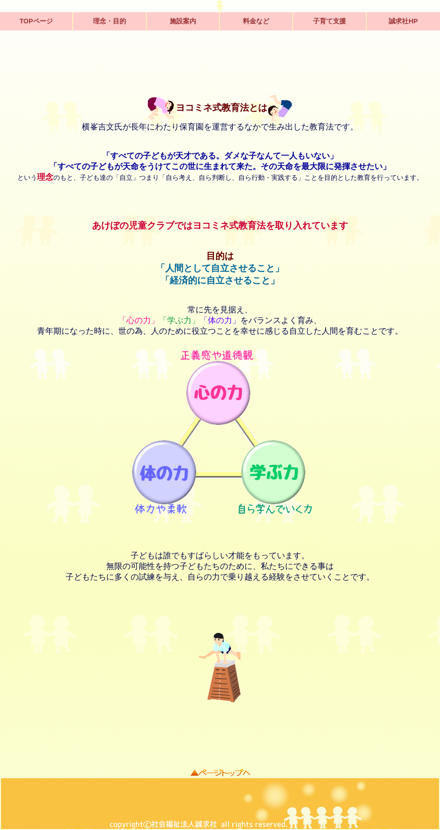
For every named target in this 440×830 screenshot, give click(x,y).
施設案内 (183, 21)
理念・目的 (109, 21)
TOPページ (36, 21)
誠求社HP (403, 21)
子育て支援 (329, 21)
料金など (256, 21)
